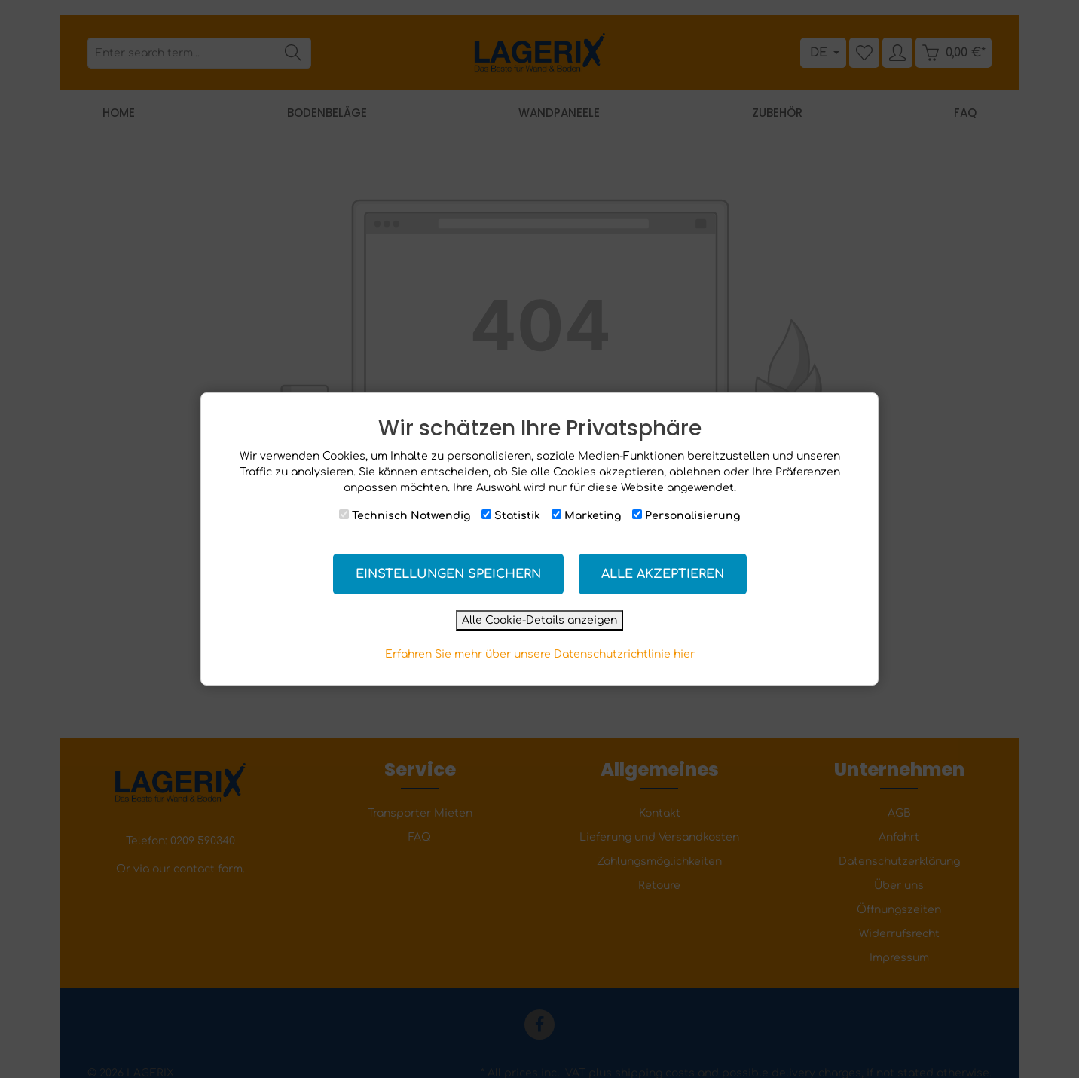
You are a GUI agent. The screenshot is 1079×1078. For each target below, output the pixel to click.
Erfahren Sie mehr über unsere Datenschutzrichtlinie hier (540, 654)
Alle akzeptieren (662, 574)
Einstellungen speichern (448, 574)
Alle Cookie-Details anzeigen (539, 620)
